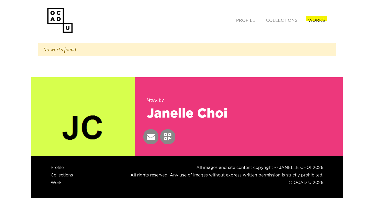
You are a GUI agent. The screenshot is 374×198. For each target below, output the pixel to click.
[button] (150, 136)
